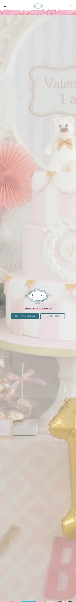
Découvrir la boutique (25, 316)
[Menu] (5, 6)
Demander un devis (53, 316)
